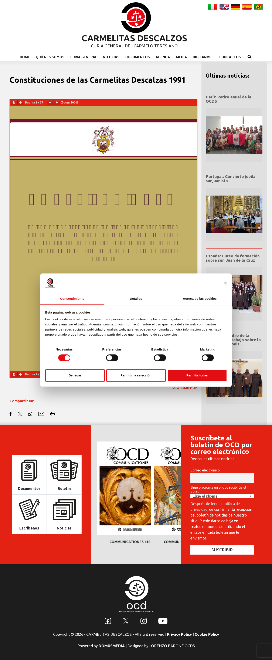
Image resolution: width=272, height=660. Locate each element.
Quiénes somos (50, 57)
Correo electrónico (205, 470)
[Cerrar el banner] (225, 282)
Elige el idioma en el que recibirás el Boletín (218, 489)
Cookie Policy (207, 634)
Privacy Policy (179, 634)
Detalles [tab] (136, 298)
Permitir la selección (136, 375)
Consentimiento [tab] (72, 298)
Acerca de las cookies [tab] (200, 298)
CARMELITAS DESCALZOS (134, 38)
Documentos (137, 57)
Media (181, 57)
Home (25, 57)
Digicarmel (203, 57)
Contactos (230, 57)
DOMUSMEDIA (112, 646)
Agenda (163, 57)
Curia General (83, 57)
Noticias (111, 57)
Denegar (74, 375)
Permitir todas (197, 375)
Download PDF (184, 387)
